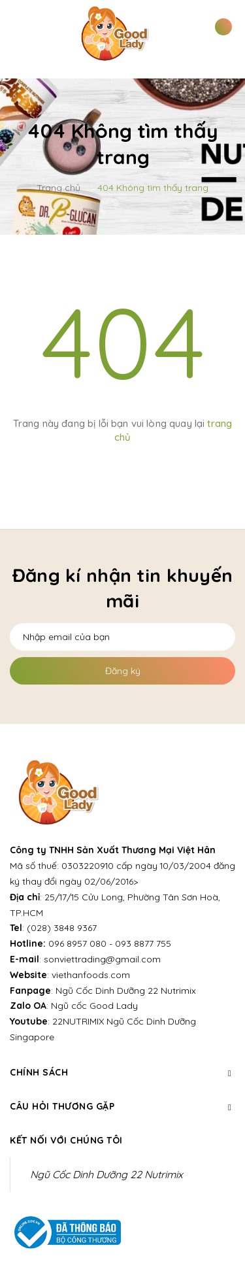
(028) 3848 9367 (62, 928)
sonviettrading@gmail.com (102, 959)
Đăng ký (122, 671)
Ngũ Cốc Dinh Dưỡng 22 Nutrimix (126, 990)
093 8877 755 (143, 943)
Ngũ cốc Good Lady (94, 1005)
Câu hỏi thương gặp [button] (122, 1106)
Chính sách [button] (122, 1072)
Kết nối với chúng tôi (66, 1140)
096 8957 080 (77, 943)
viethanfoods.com (91, 975)
